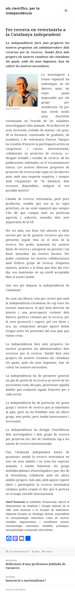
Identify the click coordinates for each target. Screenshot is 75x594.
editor (37, 551)
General (48, 551)
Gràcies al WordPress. (16, 589)
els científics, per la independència (23, 10)
